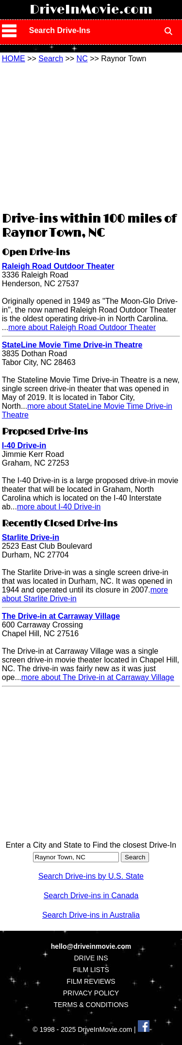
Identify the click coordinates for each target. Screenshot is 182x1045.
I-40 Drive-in (24, 445)
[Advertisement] (91, 136)
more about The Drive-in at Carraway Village (97, 677)
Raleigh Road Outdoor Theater (58, 266)
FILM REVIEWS (90, 981)
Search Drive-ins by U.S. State (91, 876)
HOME (13, 58)
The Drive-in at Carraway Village (61, 616)
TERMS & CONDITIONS (90, 1005)
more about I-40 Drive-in (59, 507)
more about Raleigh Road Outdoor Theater (82, 327)
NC (82, 58)
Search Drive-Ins (59, 30)
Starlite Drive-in (30, 537)
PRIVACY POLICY (91, 993)
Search (50, 58)
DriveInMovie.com (91, 9)
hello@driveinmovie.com (91, 946)
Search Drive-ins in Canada (91, 895)
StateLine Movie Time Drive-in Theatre (72, 345)
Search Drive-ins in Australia (91, 915)
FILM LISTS (91, 970)
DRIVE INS (91, 958)
